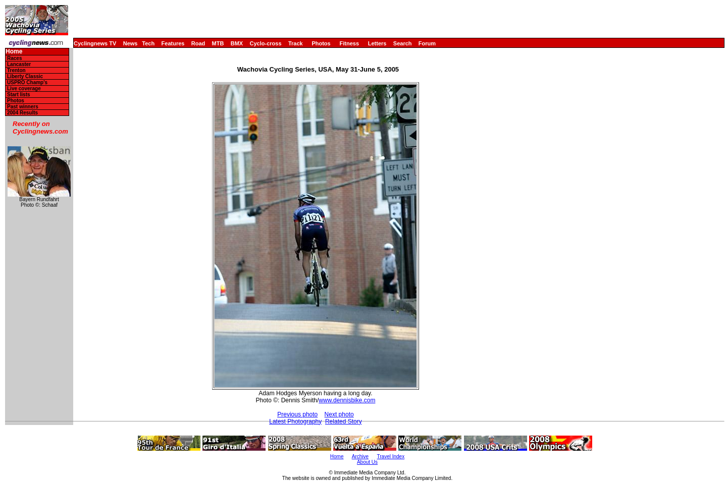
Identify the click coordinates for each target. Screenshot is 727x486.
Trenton (16, 70)
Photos (320, 43)
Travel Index (391, 456)
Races (14, 58)
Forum (427, 43)
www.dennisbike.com (347, 400)
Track (295, 43)
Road (198, 43)
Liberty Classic (25, 76)
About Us (367, 462)
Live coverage (24, 88)
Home (14, 51)
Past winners (22, 106)
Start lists (18, 94)
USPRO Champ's (27, 82)
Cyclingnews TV (95, 43)
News (130, 43)
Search (402, 43)
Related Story (343, 421)
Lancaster (19, 64)
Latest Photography (295, 421)
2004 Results (22, 112)
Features (173, 43)
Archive (360, 456)
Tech (148, 43)
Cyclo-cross (266, 43)
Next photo (339, 414)
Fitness (349, 43)
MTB (218, 43)
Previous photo (297, 414)
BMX (237, 43)
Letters (377, 43)
